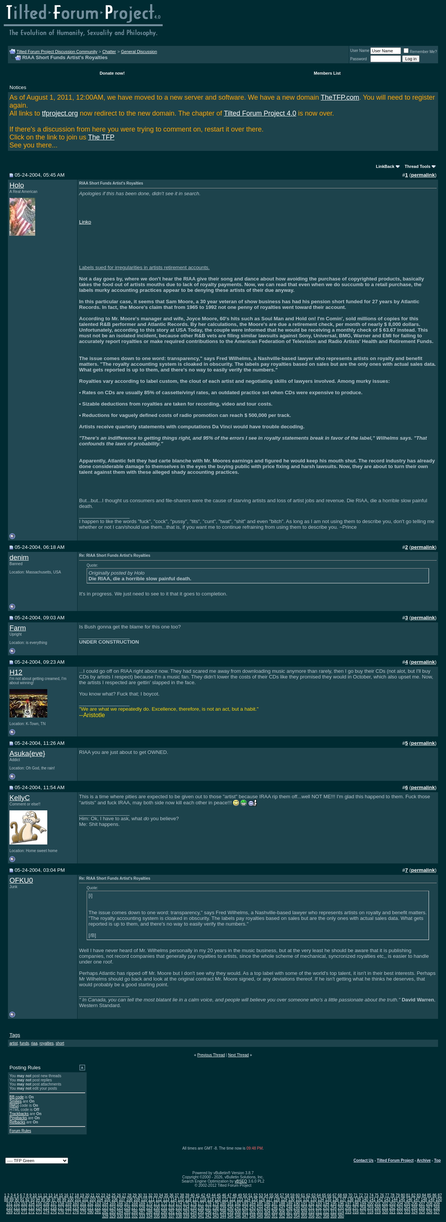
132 (306, 1199)
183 (245, 1204)
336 (164, 1216)
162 (90, 1204)
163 (98, 1204)
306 (282, 1212)
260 (378, 1208)
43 (208, 1195)
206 (414, 1204)
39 (187, 1195)
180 (223, 1204)
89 (11, 1199)
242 (245, 1208)
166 (120, 1204)
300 (238, 1212)
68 (340, 1195)
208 (429, 1204)
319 (378, 1212)
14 (56, 1195)
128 (277, 1199)
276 (61, 1212)
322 (399, 1212)
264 (407, 1208)
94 (38, 1199)
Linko (85, 222)
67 (335, 1195)
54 (266, 1195)
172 (164, 1204)
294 (193, 1212)
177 (201, 1204)
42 (203, 1195)
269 (9, 1212)
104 (100, 1199)
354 (297, 1216)
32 (150, 1195)
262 (392, 1208)
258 (363, 1208)
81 (408, 1195)
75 (377, 1195)
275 (53, 1212)
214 (39, 1208)
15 (61, 1195)
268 (437, 1208)
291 (171, 1212)
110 (144, 1199)
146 (409, 1199)
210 (9, 1208)
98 (59, 1199)
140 (365, 1199)
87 (440, 1195)
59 (293, 1195)
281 (98, 1212)
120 (217, 1199)
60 (297, 1195)
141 (372, 1199)
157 (53, 1204)
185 (260, 1204)
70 (350, 1195)
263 (399, 1208)
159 (68, 1204)
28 (129, 1195)
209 (437, 1204)
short (60, 1043)
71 (355, 1195)
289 (157, 1212)
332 (135, 1216)
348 (252, 1216)
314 (341, 1212)
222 (98, 1208)
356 (311, 1216)
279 (83, 1212)
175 (186, 1204)
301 (245, 1212)
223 (105, 1208)
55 (271, 1195)
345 (230, 1216)
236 (201, 1208)
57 (282, 1195)
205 (407, 1204)
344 (223, 1216)
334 (149, 1216)
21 (92, 1195)
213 (31, 1208)
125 (255, 1199)
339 (186, 1216)
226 (127, 1208)
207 (422, 1204)
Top (437, 1160)
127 (269, 1199)
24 (108, 1195)
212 (24, 1208)
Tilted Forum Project (395, 1160)
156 (46, 1204)
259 (370, 1208)
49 (240, 1195)
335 (157, 1216)
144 (395, 1199)
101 (78, 1199)
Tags (14, 1035)
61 (303, 1195)
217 (61, 1208)
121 (225, 1199)
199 (363, 1204)
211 (17, 1208)
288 (149, 1212)
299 (230, 1212)
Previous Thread (211, 1055)
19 (82, 1195)
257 (356, 1208)
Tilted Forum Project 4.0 (260, 113)
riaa (34, 1043)
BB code (16, 1097)
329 (112, 1216)
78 (392, 1195)
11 (40, 1195)
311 (318, 1212)
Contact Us (364, 1160)
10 (35, 1195)
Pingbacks (18, 1118)
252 (318, 1208)
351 (274, 1216)
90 (17, 1199)
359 (333, 1216)
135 (328, 1199)
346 (238, 1216)
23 (103, 1195)
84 (424, 1195)
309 (304, 1212)
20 (87, 1195)
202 (385, 1204)
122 (232, 1199)
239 (223, 1208)
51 (250, 1195)
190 (297, 1204)
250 (304, 1208)
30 (140, 1195)
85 (429, 1195)
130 (291, 1199)
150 (438, 1199)
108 (129, 1199)
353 (289, 1216)
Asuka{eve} (27, 753)
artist (13, 1043)
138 (350, 1199)
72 (361, 1195)
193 (318, 1204)
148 (424, 1199)
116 (188, 1199)
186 (267, 1204)
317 (363, 1212)
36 (171, 1195)
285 (127, 1212)
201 (378, 1204)
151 (9, 1204)
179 (216, 1204)
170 (149, 1204)
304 (267, 1212)
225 (120, 1208)
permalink (423, 175)
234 (186, 1208)
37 (177, 1195)
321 (392, 1212)
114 (173, 1199)
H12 (15, 672)
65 (324, 1195)
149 (431, 1199)
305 (274, 1212)
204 (399, 1204)
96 (48, 1199)
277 (68, 1212)
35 (166, 1195)
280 (90, 1212)
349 (260, 1216)
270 (17, 1212)
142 (380, 1199)
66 (329, 1195)
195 (333, 1204)
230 (157, 1208)
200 (370, 1204)
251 (311, 1208)
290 (164, 1212)
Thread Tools (417, 166)
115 (181, 1199)
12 (45, 1195)
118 (203, 1199)
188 (282, 1204)
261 (385, 1208)
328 (105, 1216)
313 (333, 1212)
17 (71, 1195)
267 (429, 1208)
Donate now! (112, 73)
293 (186, 1212)
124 (247, 1199)
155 (39, 1204)
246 (274, 1208)
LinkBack (385, 166)
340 (193, 1216)
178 (208, 1204)
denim (19, 557)
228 (142, 1208)
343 (216, 1216)
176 (193, 1204)
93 (33, 1199)
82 (413, 1195)
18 (77, 1195)
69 (345, 1195)
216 (53, 1208)
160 (76, 1204)
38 (182, 1195)
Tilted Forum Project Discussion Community (57, 51)
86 (434, 1195)
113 (166, 1199)
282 (105, 1212)
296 (208, 1212)
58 (287, 1195)
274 (46, 1212)
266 (422, 1208)
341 (201, 1216)
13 (50, 1195)
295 (201, 1212)
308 (297, 1212)
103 (92, 1199)
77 (387, 1195)
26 (119, 1195)
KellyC (19, 798)
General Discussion (139, 51)
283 (112, 1212)
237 (208, 1208)
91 (22, 1199)
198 (356, 1204)
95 (43, 1199)
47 (229, 1195)
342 (208, 1216)
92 (27, 1199)
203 (392, 1204)
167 (127, 1204)
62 (308, 1195)
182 (238, 1204)
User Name (360, 51)
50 (245, 1195)
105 (107, 1199)
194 (326, 1204)
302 (252, 1212)
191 (304, 1204)
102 (85, 1199)
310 (311, 1212)
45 (219, 1195)
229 (149, 1208)
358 (326, 1216)
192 (311, 1204)
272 (31, 1212)
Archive (424, 1160)
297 (216, 1212)
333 (142, 1216)
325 (422, 1212)
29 (134, 1195)
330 (120, 1216)
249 (297, 1208)
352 (282, 1216)
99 (64, 1199)
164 (105, 1204)
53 (261, 1195)
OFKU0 (21, 880)
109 (137, 1199)
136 (336, 1199)
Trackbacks (19, 1114)
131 (298, 1199)
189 (289, 1204)
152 (17, 1204)
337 (171, 1216)
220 (83, 1208)
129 (284, 1199)
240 (230, 1208)
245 (267, 1208)
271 (24, 1212)
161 (83, 1204)
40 (192, 1195)
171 (157, 1204)
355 (304, 1216)
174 (179, 1204)
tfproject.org (60, 113)
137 (343, 1199)
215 (46, 1208)
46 (224, 1195)
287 (142, 1212)
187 (274, 1204)
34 (161, 1195)
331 (127, 1216)
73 (366, 1195)
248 (289, 1208)
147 (416, 1199)
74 (371, 1195)
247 (282, 1208)
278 (76, 1212)
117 (196, 1199)
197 (348, 1204)
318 (370, 1212)
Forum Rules (20, 1131)
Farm (17, 628)
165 (112, 1204)
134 (321, 1199)
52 (255, 1195)
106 (115, 1199)
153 (24, 1204)
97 (53, 1199)
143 (387, 1199)
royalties (47, 1043)
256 (348, 1208)
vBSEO (241, 1181)
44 (213, 1195)
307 (289, 1212)
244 (260, 1208)
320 (385, 1212)
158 (61, 1204)
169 (142, 1204)
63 (313, 1195)
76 (382, 1195)
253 (326, 1208)
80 (403, 1195)
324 (414, 1212)
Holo (16, 185)
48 (235, 1195)
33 (156, 1195)
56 (277, 1195)
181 (230, 1204)
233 (179, 1208)
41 (198, 1195)
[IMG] (14, 1105)
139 (357, 1199)
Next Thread (238, 1055)
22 (98, 1195)
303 (260, 1212)
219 (76, 1208)
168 (135, 1204)
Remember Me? (420, 52)
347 (245, 1216)
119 (210, 1199)
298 (223, 1212)
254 (333, 1208)
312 (326, 1212)
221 (90, 1208)
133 (313, 1199)
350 (267, 1216)
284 (120, 1212)
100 (70, 1199)
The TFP (101, 137)
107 (122, 1199)
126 (262, 1199)
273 (39, 1212)
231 (164, 1208)
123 (240, 1199)
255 (341, 1208)
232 (171, 1208)
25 (114, 1195)
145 (402, 1199)
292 (179, 1212)
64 (319, 1195)
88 (6, 1199)
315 (348, 1212)
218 (68, 1208)
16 (66, 1195)
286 (135, 1212)
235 (193, 1208)
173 (171, 1204)
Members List (327, 73)
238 (216, 1208)
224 (112, 1208)
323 (407, 1212)
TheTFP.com (340, 97)
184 (252, 1204)
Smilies (15, 1101)
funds (24, 1043)
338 (179, 1216)
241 (238, 1208)
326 (429, 1212)
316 (356, 1212)
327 (437, 1212)
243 (252, 1208)
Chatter (109, 51)
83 (418, 1195)
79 (398, 1195)
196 (341, 1204)
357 (318, 1216)
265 (414, 1208)
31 (145, 1195)
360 (341, 1216)
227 (135, 1208)
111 (151, 1199)
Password (358, 59)
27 (124, 1195)
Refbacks (17, 1122)
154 (31, 1204)
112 (159, 1199)
